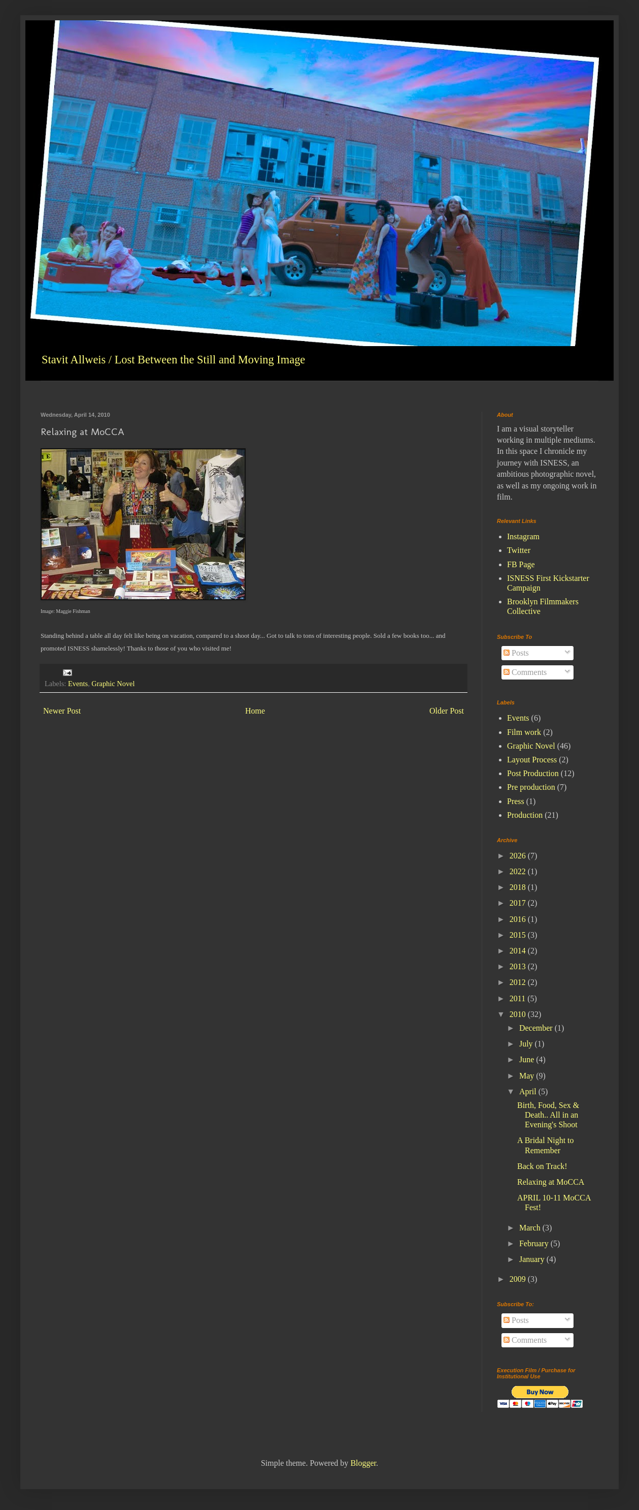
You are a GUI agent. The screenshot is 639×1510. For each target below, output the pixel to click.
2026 (519, 855)
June (527, 1059)
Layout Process (532, 759)
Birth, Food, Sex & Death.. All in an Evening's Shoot (548, 1115)
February (535, 1243)
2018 (519, 887)
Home (255, 710)
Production (525, 815)
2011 (518, 998)
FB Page (521, 564)
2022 (519, 871)
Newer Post (62, 710)
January (533, 1259)
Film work (524, 732)
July (527, 1043)
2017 (519, 903)
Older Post (446, 710)
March (531, 1227)
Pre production (531, 787)
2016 (519, 919)
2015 (519, 935)
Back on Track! (542, 1166)
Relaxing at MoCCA (550, 1182)
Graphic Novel (112, 684)
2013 (519, 966)
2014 (519, 950)
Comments (525, 672)
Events (78, 684)
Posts (516, 653)
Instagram (523, 536)
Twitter (518, 550)
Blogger (363, 1463)
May (527, 1075)
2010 (519, 1014)
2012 (519, 982)
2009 (519, 1279)
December (537, 1028)
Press (515, 801)
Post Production (533, 773)
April (529, 1091)
